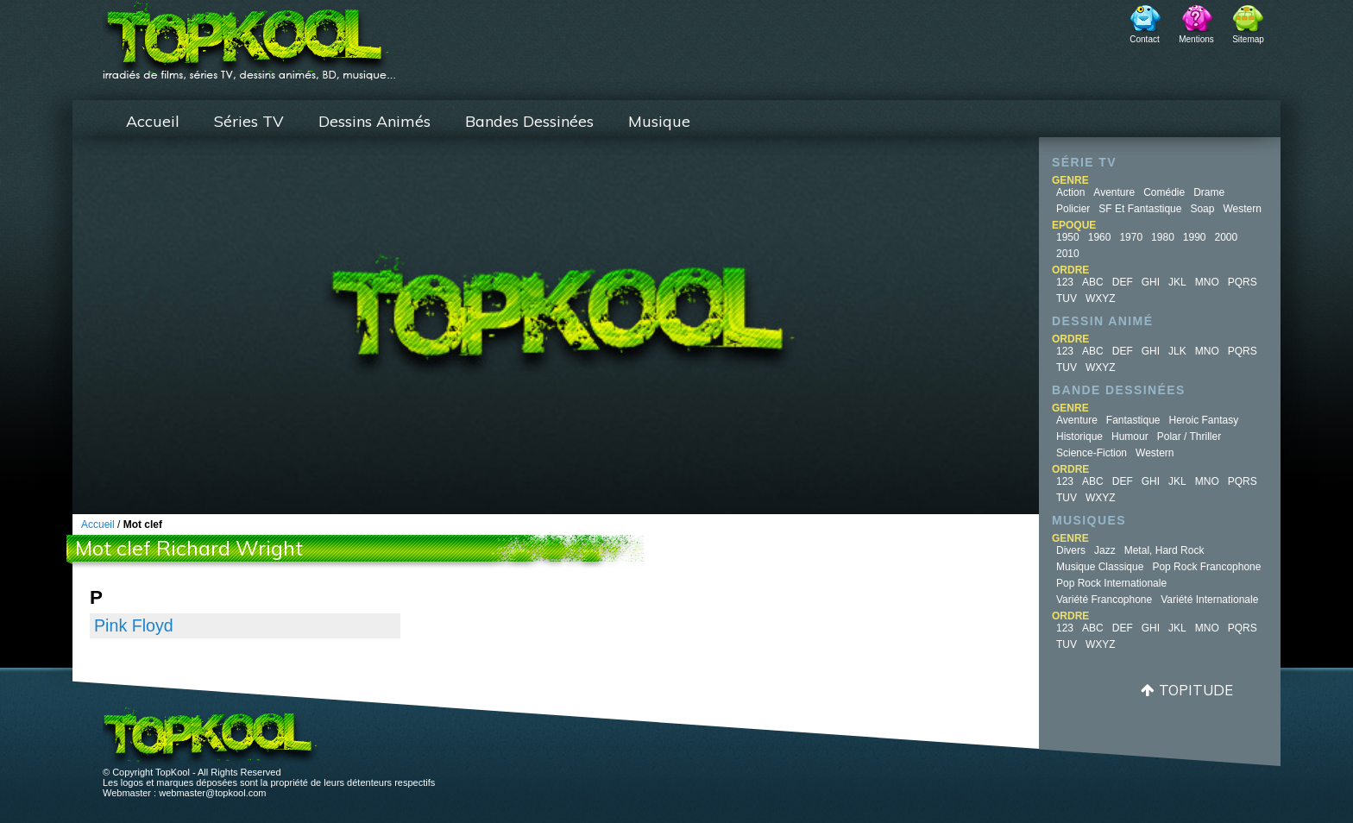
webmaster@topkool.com (212, 793)
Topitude (1196, 690)
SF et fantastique (1139, 209)
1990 (1194, 237)
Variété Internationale (1209, 600)
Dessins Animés (374, 121)
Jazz (1105, 550)
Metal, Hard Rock (1164, 550)
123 (1064, 282)
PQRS (1242, 282)
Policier (1073, 209)
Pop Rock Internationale (1111, 583)
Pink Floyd (133, 625)
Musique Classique (1099, 567)
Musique (659, 121)
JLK (1177, 351)
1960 (1099, 237)
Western (1242, 209)
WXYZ (1101, 298)
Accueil (152, 121)
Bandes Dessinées (529, 121)
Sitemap (1248, 39)
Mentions (1196, 39)
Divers (1071, 550)
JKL (1177, 282)
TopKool (249, 35)
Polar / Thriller (1189, 436)
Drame (1208, 192)
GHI (1151, 282)
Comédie (1164, 192)
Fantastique (1133, 420)
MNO (1207, 282)
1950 (1067, 237)
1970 (1130, 237)
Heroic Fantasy (1204, 420)
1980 (1162, 237)
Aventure (1114, 192)
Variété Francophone (1104, 600)
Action (1070, 192)
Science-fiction (1091, 453)
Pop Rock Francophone (1206, 567)
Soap (1202, 209)
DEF (1122, 282)
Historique (1079, 436)
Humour (1129, 436)
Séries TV (249, 121)
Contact (1144, 39)
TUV (1066, 298)
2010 (1067, 254)
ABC (1093, 282)
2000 (1226, 237)
